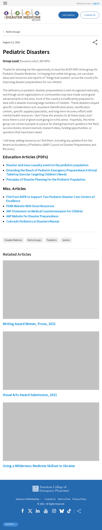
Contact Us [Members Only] (89, 14)
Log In (96, 3)
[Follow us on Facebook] (23, 511)
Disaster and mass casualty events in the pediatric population (47, 165)
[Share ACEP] (77, 511)
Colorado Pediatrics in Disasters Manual (32, 221)
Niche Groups (13, 32)
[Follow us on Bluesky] (62, 511)
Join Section (68, 14)
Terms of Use (64, 499)
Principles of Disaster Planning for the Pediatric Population (45, 179)
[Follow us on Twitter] (30, 511)
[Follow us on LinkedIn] (38, 511)
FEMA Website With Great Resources (30, 206)
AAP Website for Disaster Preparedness (32, 216)
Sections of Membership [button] (27, 499)
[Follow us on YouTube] (46, 511)
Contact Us (49, 499)
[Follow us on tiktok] (69, 511)
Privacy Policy (79, 499)
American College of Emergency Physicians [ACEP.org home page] (51, 489)
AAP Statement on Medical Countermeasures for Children (44, 211)
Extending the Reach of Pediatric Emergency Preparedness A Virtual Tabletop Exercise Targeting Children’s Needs (51, 172)
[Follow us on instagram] (54, 511)
